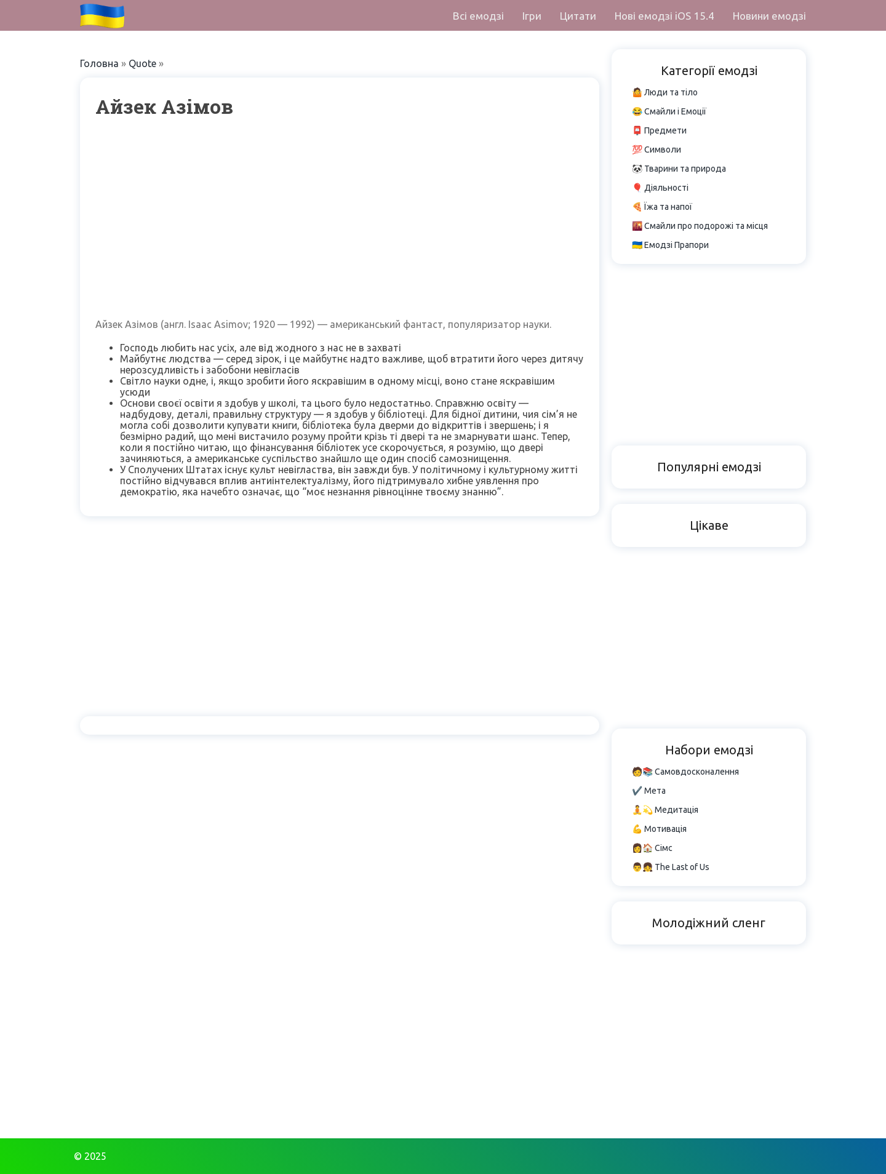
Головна (99, 63)
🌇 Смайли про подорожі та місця (700, 226)
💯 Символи (656, 149)
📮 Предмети (659, 130)
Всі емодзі (478, 16)
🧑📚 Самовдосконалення (685, 772)
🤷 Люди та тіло (665, 92)
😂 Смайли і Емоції (669, 111)
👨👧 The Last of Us (670, 867)
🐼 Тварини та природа (679, 169)
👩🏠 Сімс (652, 848)
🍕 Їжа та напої (662, 207)
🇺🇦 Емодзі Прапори (670, 245)
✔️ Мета (649, 791)
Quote (142, 63)
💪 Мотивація (659, 829)
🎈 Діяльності (660, 188)
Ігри (531, 16)
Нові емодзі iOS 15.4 (664, 16)
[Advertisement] (339, 218)
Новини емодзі (769, 16)
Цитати (578, 16)
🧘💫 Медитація (665, 810)
